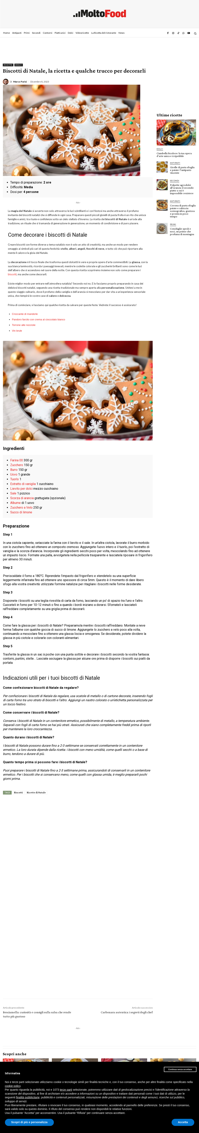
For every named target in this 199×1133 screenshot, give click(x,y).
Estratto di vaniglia (23, 484)
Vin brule (17, 330)
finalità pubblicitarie (27, 1097)
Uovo (13, 474)
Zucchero (16, 465)
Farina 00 (16, 460)
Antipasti (175, 163)
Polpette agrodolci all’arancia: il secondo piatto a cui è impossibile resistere (182, 189)
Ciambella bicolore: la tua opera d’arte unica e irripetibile (174, 155)
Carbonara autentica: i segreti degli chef (127, 1012)
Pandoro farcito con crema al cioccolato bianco (38, 319)
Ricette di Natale (36, 792)
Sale (13, 493)
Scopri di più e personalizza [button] (29, 1122)
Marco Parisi (20, 82)
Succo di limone (21, 512)
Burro (14, 470)
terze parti (66, 1089)
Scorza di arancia (22, 498)
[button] (195, 33)
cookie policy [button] (13, 1086)
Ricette (8, 65)
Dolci (18, 65)
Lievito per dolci (21, 488)
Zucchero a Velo (21, 507)
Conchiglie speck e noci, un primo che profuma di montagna (182, 231)
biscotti (12, 274)
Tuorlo (14, 479)
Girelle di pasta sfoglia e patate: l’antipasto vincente (182, 170)
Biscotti (18, 792)
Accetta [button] (183, 1122)
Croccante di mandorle (25, 313)
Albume (15, 503)
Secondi (174, 181)
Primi (173, 224)
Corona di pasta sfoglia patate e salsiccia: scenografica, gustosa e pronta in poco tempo (183, 211)
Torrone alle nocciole (24, 325)
